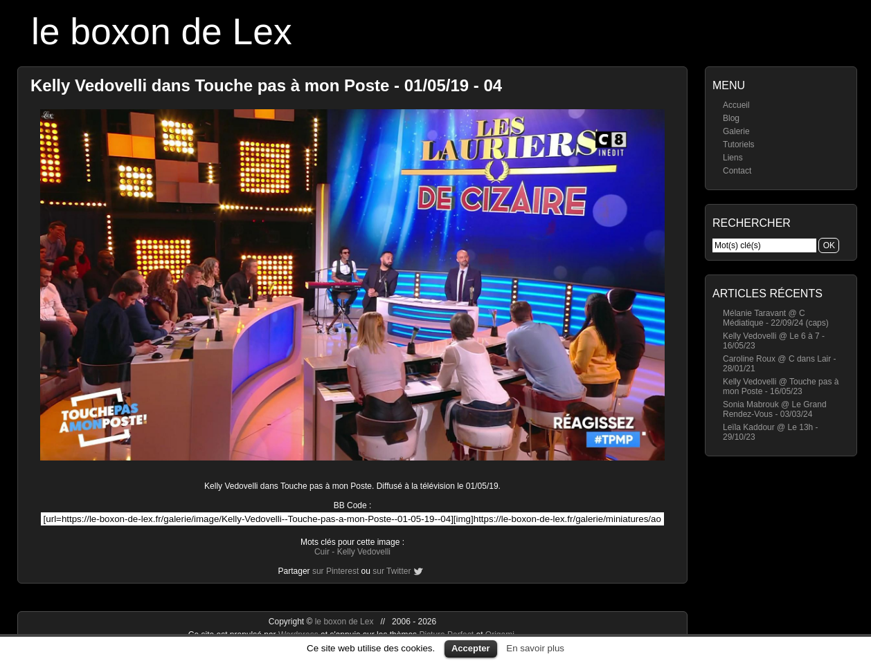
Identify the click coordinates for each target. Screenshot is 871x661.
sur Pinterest (335, 571)
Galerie (736, 131)
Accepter (470, 648)
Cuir (322, 552)
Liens (733, 157)
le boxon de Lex (161, 31)
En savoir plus (535, 648)
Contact (737, 171)
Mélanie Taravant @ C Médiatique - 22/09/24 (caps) (776, 318)
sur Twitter (391, 571)
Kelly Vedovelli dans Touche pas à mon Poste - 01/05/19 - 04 (266, 85)
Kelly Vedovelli (363, 552)
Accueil (736, 105)
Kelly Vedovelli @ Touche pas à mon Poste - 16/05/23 (780, 386)
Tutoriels (739, 144)
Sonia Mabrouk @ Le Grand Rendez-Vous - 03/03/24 (775, 409)
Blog (731, 118)
